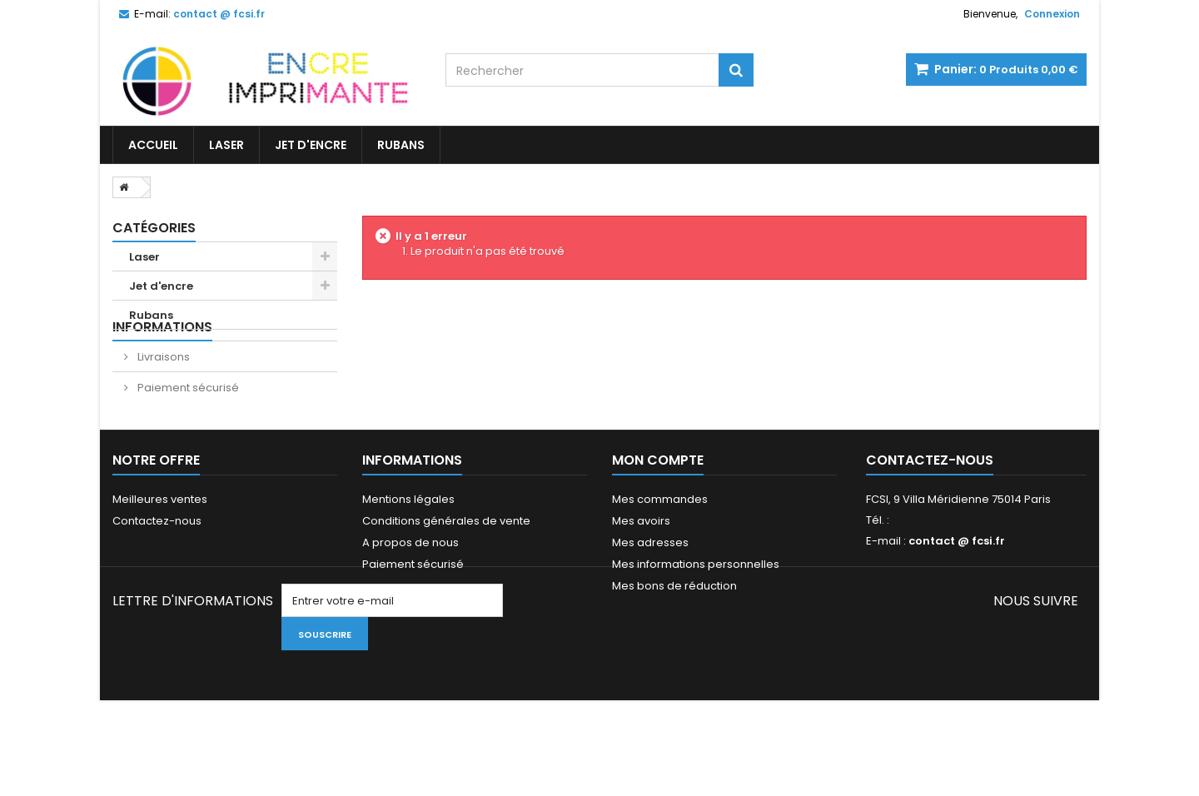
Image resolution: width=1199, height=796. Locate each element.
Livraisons (162, 388)
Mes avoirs (641, 575)
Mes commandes (660, 553)
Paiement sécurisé (187, 419)
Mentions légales (408, 553)
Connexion (1052, 14)
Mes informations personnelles (695, 618)
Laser (226, 145)
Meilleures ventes (159, 553)
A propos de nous (410, 596)
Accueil (153, 145)
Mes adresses (650, 596)
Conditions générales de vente (446, 575)
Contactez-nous (156, 575)
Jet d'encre (310, 145)
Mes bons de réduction (674, 640)
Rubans (401, 145)
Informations (162, 358)
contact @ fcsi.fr (956, 595)
